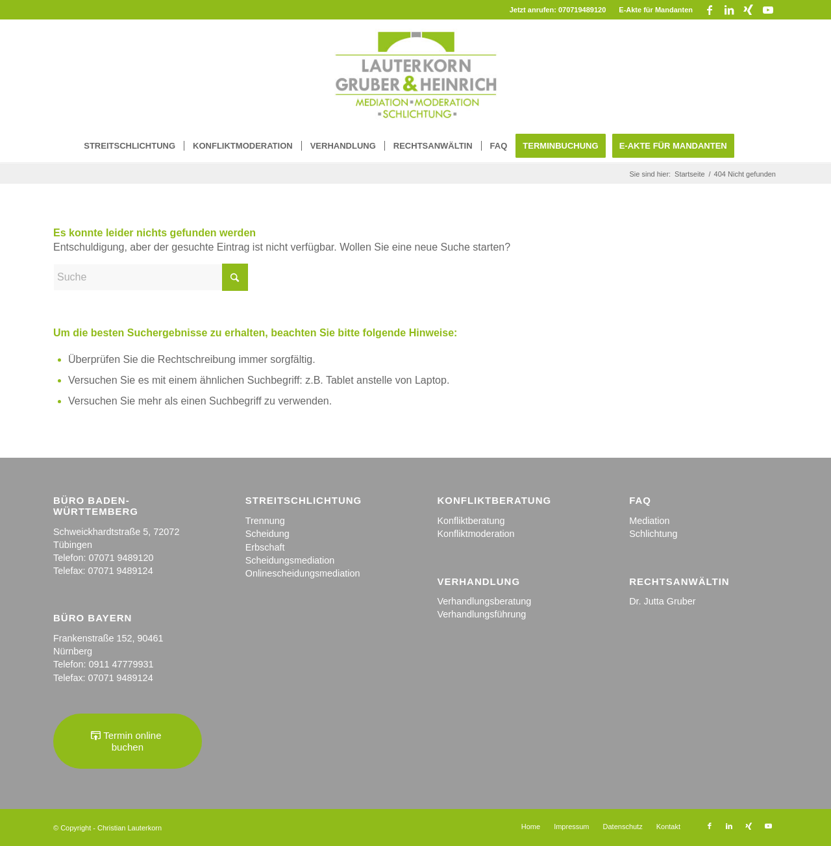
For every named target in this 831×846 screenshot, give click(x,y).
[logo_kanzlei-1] (415, 74)
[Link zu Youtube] (768, 9)
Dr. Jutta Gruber (662, 601)
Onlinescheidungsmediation (302, 573)
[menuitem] (652, 9)
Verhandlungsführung (481, 614)
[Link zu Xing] (748, 9)
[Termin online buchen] (127, 741)
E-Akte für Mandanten (656, 10)
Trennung (265, 521)
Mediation (649, 521)
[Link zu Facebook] (709, 9)
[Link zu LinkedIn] (728, 9)
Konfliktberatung (470, 521)
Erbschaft (265, 547)
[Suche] (150, 277)
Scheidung (267, 534)
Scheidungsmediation (290, 560)
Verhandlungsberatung (484, 601)
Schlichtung (653, 534)
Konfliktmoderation (475, 534)
